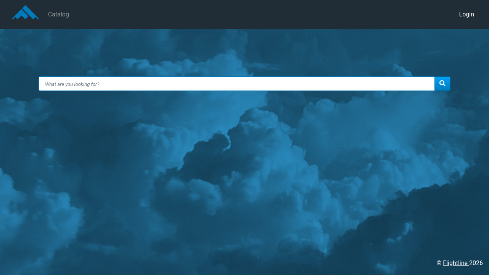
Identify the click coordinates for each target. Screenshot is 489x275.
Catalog (58, 14)
